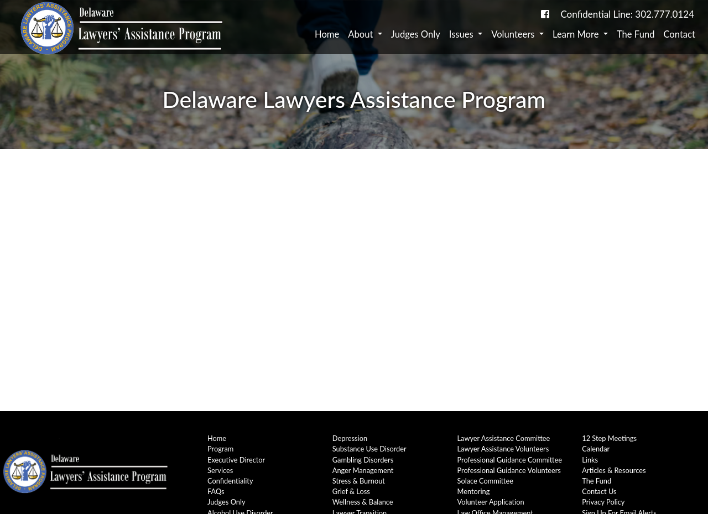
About (361, 34)
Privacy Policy (603, 501)
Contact (679, 34)
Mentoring (473, 491)
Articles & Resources (613, 470)
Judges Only (415, 34)
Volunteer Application (490, 501)
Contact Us (599, 491)
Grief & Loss (351, 491)
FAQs (216, 491)
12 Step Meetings (609, 438)
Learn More (577, 34)
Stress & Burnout (358, 480)
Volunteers (514, 34)
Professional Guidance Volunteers (509, 470)
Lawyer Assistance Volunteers (503, 448)
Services (220, 470)
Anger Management (363, 470)
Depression (349, 438)
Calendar (596, 448)
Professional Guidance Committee (509, 459)
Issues (462, 34)
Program (220, 448)
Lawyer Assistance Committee (503, 438)
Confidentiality (230, 480)
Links (590, 459)
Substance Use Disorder (369, 448)
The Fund (636, 34)
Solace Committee (485, 480)
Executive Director (236, 459)
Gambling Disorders (363, 459)
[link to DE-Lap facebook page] (545, 14)
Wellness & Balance (362, 501)
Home (327, 34)
